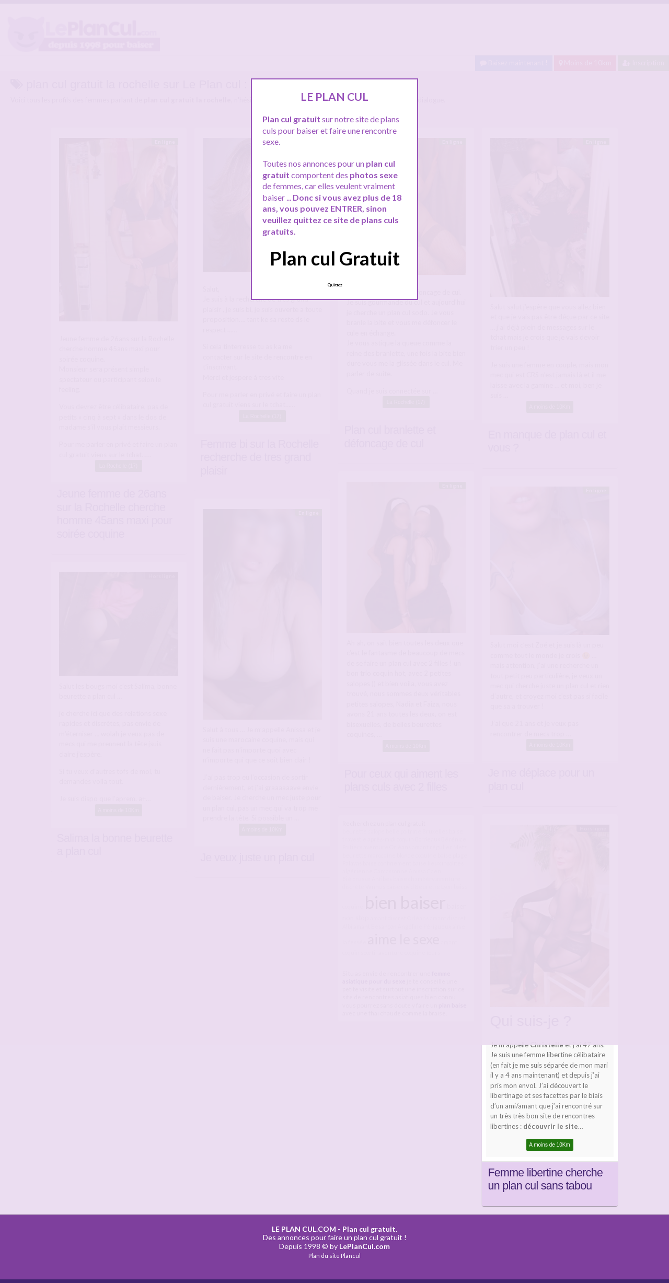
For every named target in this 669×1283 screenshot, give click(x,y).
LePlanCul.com (364, 1246)
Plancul (351, 1255)
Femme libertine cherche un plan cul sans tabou (545, 1179)
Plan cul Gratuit (335, 258)
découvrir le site (550, 1126)
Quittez (334, 284)
